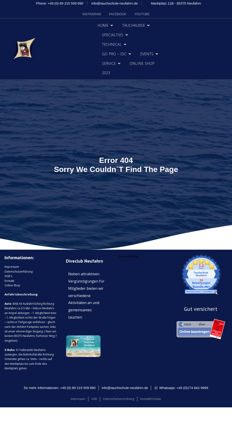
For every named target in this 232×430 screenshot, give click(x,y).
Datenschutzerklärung (19, 271)
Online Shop (142, 63)
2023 (106, 72)
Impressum (12, 267)
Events (149, 54)
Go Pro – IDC (116, 54)
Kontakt (9, 281)
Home (105, 25)
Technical (114, 44)
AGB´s (8, 276)
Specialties (115, 35)
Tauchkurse (136, 25)
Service (111, 63)
